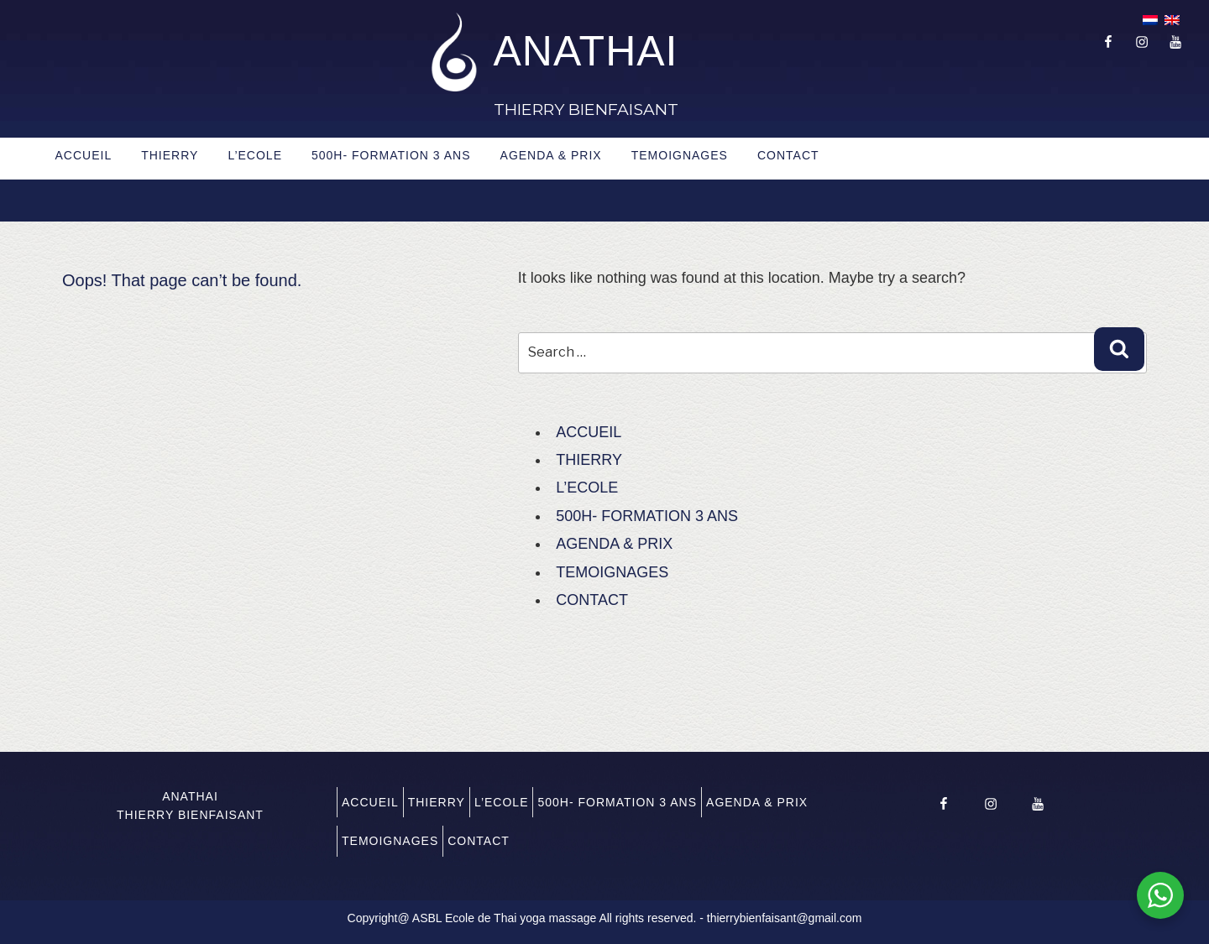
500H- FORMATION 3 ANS (391, 155)
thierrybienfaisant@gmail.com (784, 918)
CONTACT (788, 155)
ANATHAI (586, 51)
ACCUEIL (84, 155)
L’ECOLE (255, 155)
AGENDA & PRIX (551, 155)
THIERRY (169, 155)
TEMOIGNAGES (679, 155)
